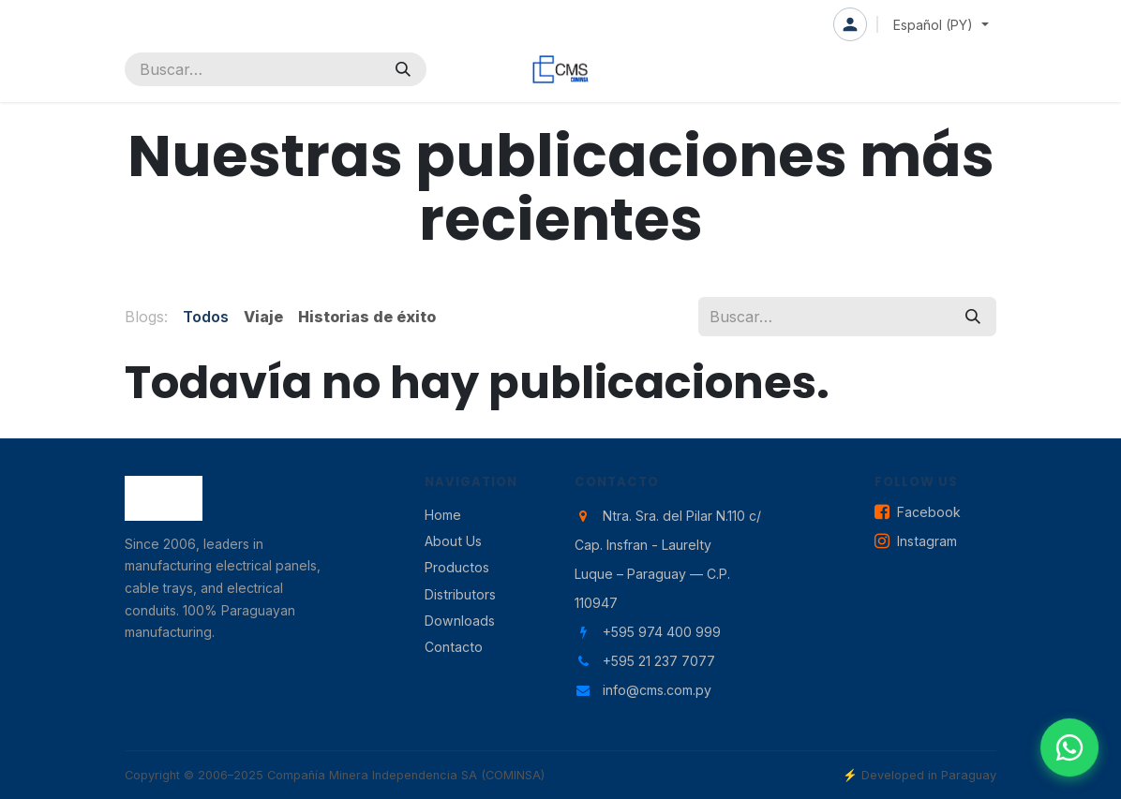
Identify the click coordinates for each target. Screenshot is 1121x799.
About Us (453, 541)
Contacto (454, 647)
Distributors (460, 594)
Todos (206, 316)
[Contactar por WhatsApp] (1069, 747)
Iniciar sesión (850, 24)
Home (443, 515)
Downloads (460, 621)
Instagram (915, 542)
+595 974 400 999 (662, 632)
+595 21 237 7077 (659, 661)
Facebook (917, 513)
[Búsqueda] (403, 69)
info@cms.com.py (657, 690)
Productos (457, 567)
